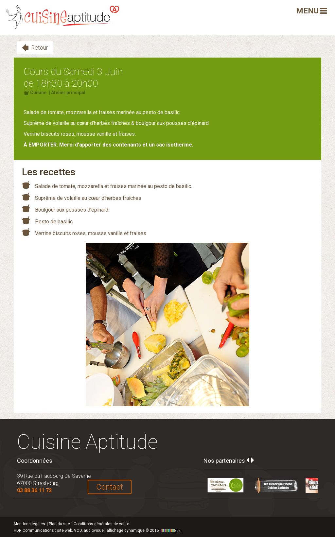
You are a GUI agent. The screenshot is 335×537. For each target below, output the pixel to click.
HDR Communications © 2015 (98, 530)
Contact (109, 487)
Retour (39, 47)
